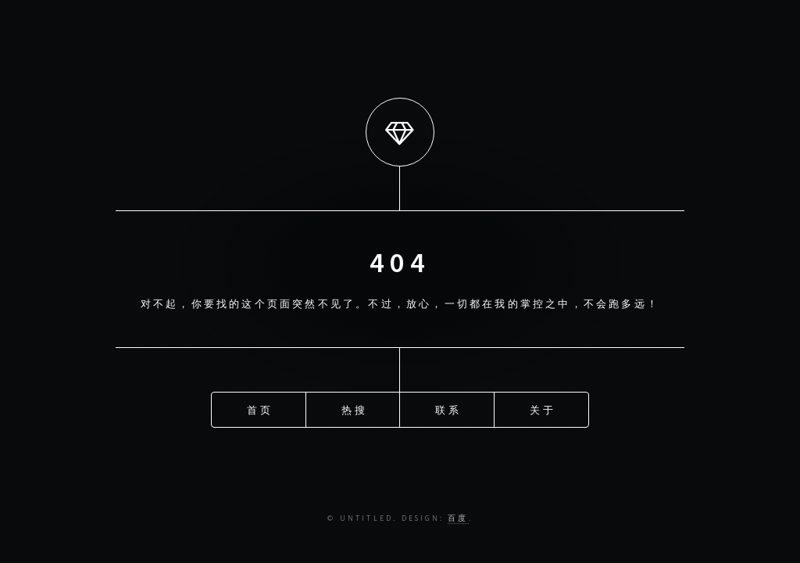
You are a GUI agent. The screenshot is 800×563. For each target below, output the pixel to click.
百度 (458, 518)
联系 (447, 409)
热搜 (353, 409)
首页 (259, 409)
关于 (542, 409)
